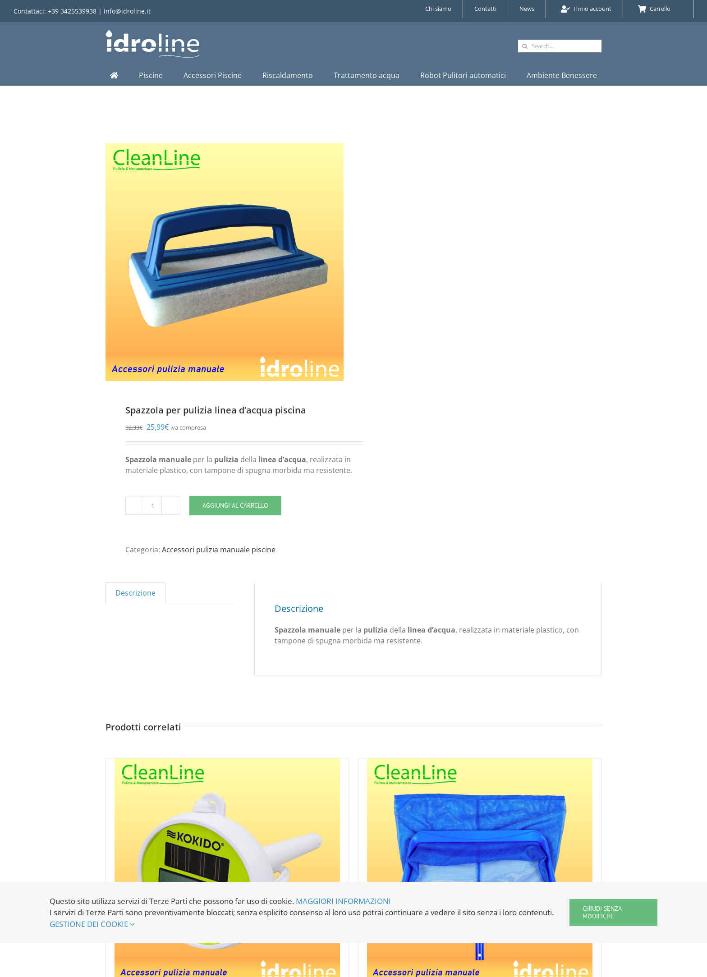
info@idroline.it (127, 11)
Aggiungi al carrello (235, 505)
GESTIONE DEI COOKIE (92, 924)
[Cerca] (524, 46)
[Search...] (559, 46)
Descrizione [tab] (135, 593)
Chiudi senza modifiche (602, 912)
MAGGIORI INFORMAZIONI (343, 901)
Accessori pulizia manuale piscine (218, 550)
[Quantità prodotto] (153, 505)
